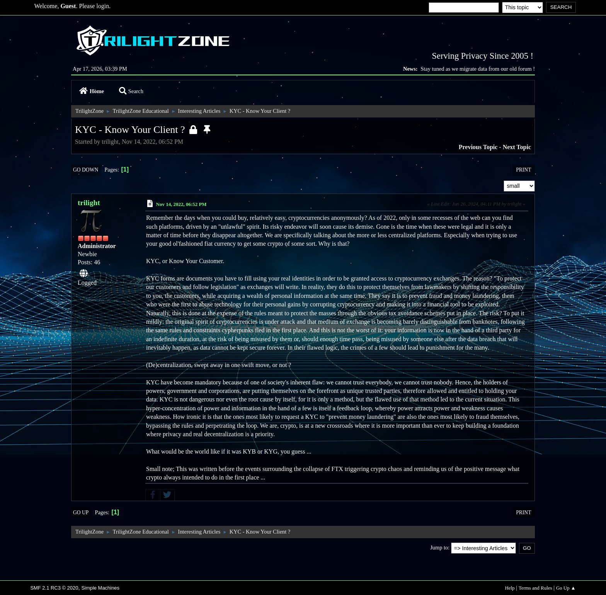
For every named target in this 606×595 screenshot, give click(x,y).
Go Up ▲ (566, 588)
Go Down (85, 170)
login (102, 6)
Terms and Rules (535, 588)
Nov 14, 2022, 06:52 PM (181, 204)
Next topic (517, 147)
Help (509, 588)
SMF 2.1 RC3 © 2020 (54, 588)
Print (523, 170)
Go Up (81, 512)
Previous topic (478, 147)
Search (131, 91)
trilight (89, 203)
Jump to (439, 547)
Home (91, 91)
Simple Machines (100, 588)
